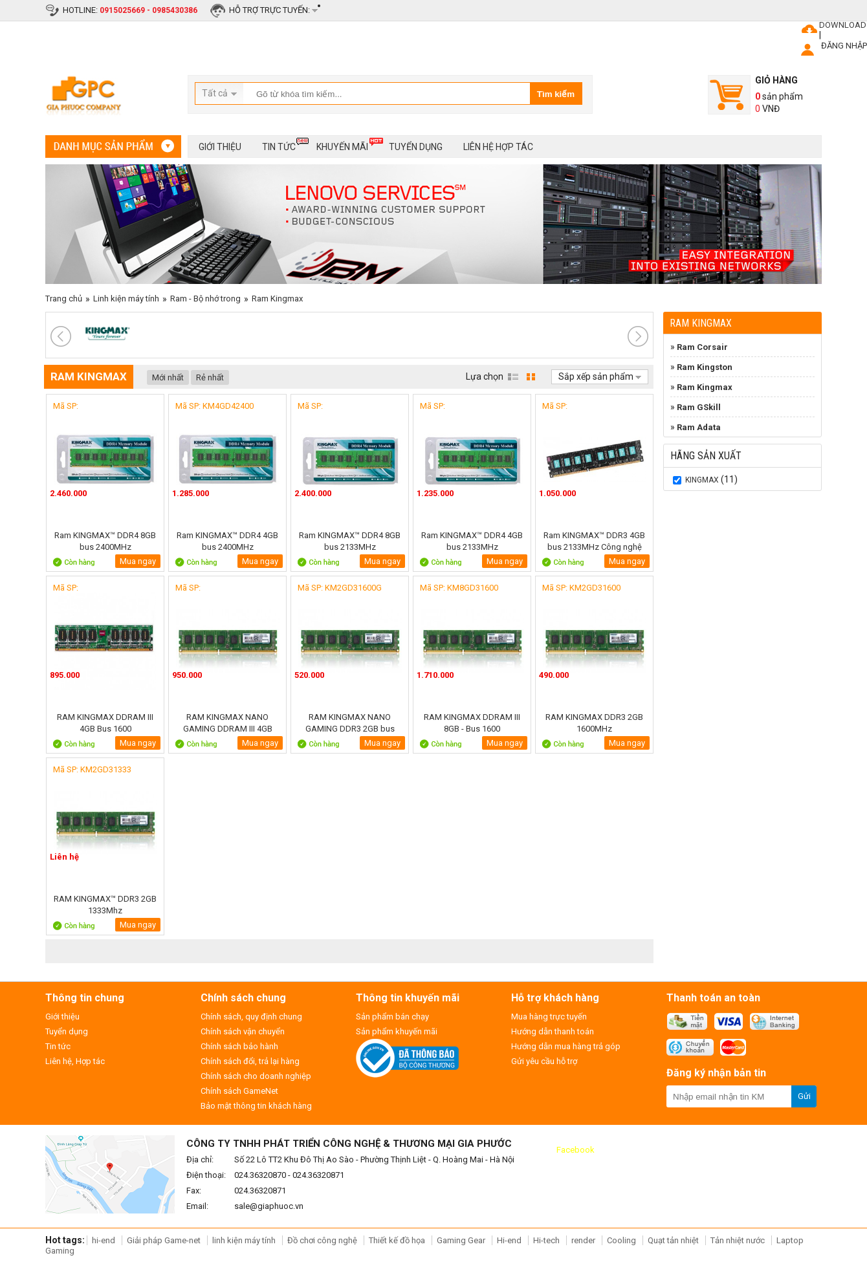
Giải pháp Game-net (164, 1240)
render (583, 1240)
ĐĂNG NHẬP (844, 45)
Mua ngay (138, 561)
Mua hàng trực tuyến (549, 1016)
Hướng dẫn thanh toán (552, 1031)
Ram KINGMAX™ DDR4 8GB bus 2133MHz (350, 541)
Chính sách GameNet (239, 1091)
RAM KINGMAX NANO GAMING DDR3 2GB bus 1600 (350, 723)
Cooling (621, 1240)
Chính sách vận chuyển (243, 1031)
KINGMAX (702, 479)
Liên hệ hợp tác (498, 147)
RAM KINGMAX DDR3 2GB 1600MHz (594, 723)
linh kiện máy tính (244, 1240)
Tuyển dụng (416, 147)
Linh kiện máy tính (126, 298)
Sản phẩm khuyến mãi (396, 1031)
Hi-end (509, 1240)
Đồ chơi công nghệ (322, 1240)
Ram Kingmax (277, 298)
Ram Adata (699, 427)
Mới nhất (168, 377)
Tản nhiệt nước (737, 1240)
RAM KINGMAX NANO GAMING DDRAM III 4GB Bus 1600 (227, 723)
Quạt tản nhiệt (673, 1240)
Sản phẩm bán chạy (392, 1016)
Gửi (804, 1096)
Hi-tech (546, 1240)
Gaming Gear (462, 1240)
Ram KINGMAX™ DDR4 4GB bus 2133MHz (472, 541)
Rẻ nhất (210, 377)
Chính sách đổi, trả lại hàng (250, 1061)
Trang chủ (63, 298)
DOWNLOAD (842, 25)
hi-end (103, 1240)
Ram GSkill (699, 407)
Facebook (575, 1150)
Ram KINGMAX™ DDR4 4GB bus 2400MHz (227, 541)
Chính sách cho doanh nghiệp (256, 1076)
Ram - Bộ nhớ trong (205, 298)
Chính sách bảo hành (239, 1046)
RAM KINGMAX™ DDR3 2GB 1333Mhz (105, 904)
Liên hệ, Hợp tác (75, 1061)
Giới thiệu (220, 147)
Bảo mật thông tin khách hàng (256, 1106)
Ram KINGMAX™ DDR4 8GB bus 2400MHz (105, 541)
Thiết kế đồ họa (397, 1240)
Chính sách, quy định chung (251, 1016)
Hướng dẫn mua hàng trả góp (565, 1046)
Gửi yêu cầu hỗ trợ (544, 1061)
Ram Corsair (702, 347)
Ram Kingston (704, 367)
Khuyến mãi (342, 144)
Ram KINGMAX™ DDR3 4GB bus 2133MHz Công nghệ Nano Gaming (594, 541)
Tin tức (279, 144)
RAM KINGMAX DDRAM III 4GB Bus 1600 (105, 723)
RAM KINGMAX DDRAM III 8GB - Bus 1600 (472, 723)
